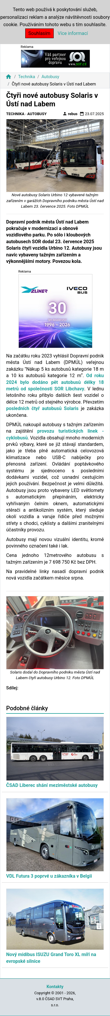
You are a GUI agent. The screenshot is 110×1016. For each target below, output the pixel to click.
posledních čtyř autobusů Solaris (42, 408)
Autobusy (50, 76)
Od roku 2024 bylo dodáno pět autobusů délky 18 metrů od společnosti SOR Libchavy (55, 382)
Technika (26, 76)
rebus (70, 113)
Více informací (73, 33)
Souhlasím (39, 33)
